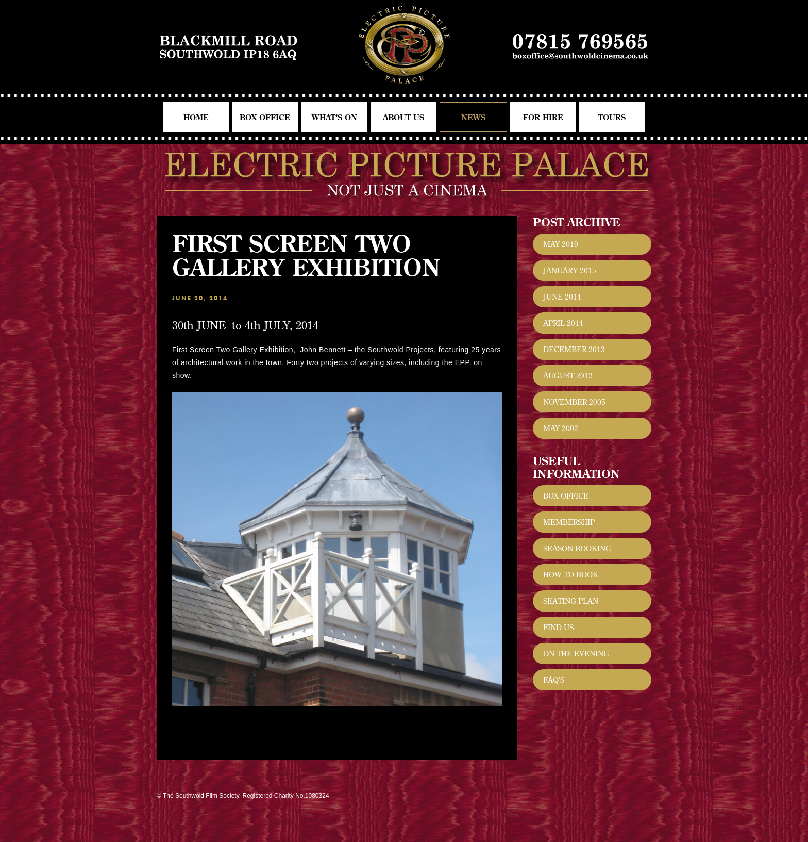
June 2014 (562, 297)
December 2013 (574, 349)
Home (196, 117)
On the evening (576, 653)
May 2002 (560, 428)
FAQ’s (553, 680)
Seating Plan (570, 601)
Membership (569, 522)
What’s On (334, 117)
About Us (403, 117)
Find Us (558, 627)
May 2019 (560, 244)
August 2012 (568, 376)
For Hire (543, 117)
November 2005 (574, 402)
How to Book (570, 575)
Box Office (265, 117)
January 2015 (569, 270)
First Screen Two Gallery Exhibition (306, 255)
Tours (612, 117)
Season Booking (577, 548)
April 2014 (563, 323)
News (473, 117)
